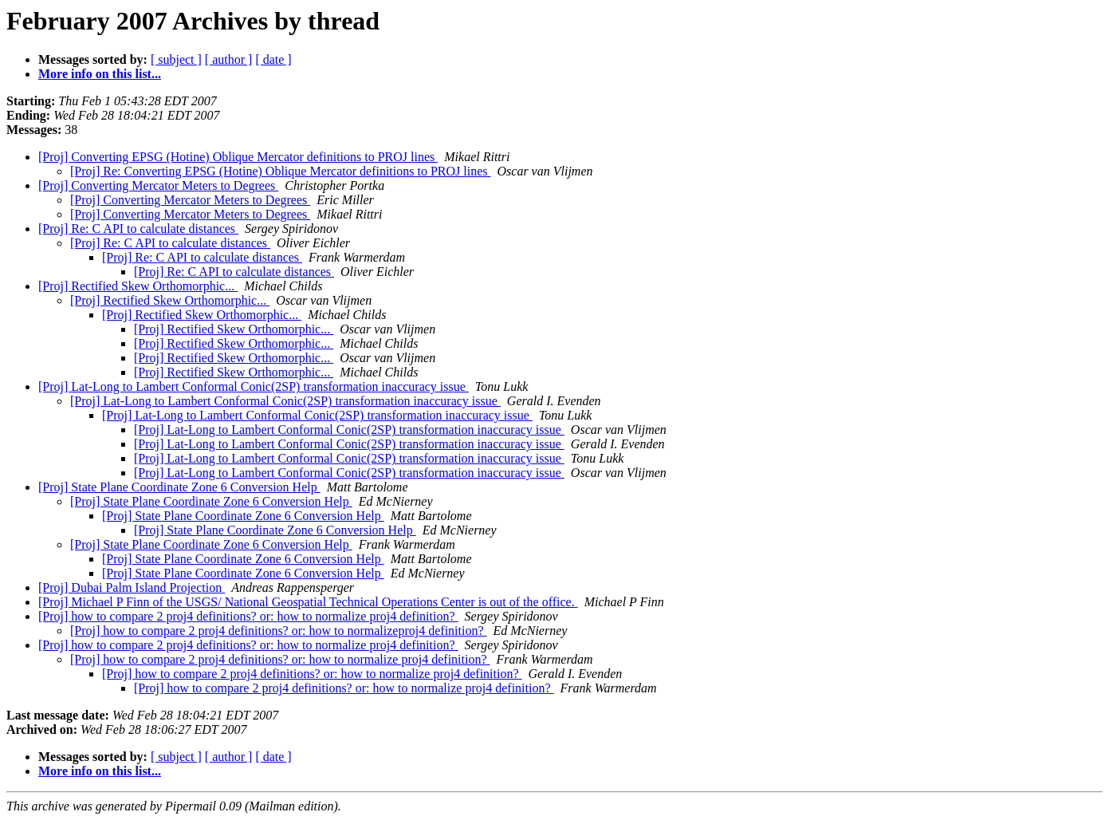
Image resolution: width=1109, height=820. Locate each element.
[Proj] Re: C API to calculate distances (138, 228)
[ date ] (273, 59)
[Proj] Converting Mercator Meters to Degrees (158, 185)
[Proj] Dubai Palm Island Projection (131, 587)
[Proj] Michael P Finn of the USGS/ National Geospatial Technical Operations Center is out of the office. (308, 602)
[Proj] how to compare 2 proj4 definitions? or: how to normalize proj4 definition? (248, 616)
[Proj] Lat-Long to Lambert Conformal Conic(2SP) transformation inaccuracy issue (253, 386)
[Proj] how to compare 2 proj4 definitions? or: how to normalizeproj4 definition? (278, 630)
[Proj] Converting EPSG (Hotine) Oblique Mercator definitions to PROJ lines (238, 157)
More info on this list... (99, 74)
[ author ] (229, 59)
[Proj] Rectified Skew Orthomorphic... (138, 286)
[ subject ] (176, 59)
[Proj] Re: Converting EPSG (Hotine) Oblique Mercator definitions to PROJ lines (280, 171)
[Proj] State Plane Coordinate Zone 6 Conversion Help (179, 487)
